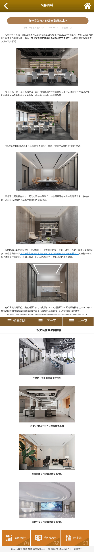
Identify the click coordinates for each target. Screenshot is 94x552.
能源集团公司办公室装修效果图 (47, 474)
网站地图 (77, 549)
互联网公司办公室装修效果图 (47, 378)
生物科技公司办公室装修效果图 (47, 522)
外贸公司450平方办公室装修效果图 (47, 426)
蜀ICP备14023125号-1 (61, 549)
